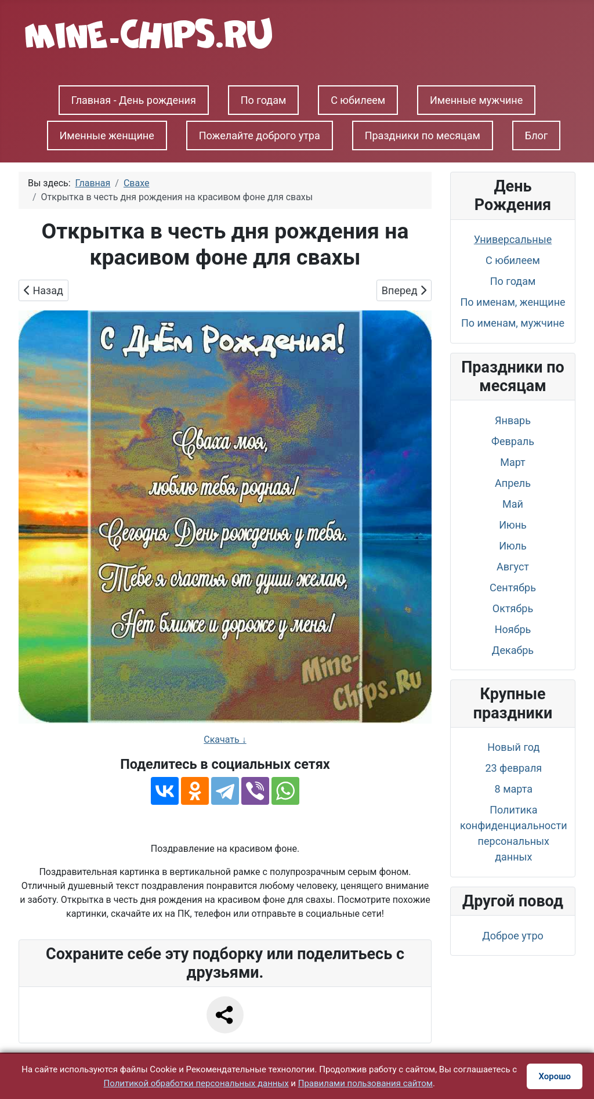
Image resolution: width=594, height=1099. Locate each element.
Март (513, 462)
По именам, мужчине (512, 323)
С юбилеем (358, 100)
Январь (513, 420)
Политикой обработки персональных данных (196, 1083)
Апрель (513, 483)
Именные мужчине (476, 100)
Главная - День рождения (133, 100)
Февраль (512, 441)
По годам (264, 100)
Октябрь (512, 608)
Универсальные (513, 239)
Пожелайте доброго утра (259, 135)
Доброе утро (513, 936)
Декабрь (513, 650)
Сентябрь (513, 587)
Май (512, 504)
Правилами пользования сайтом (365, 1083)
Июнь (513, 525)
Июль (513, 546)
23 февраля (513, 768)
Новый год (513, 747)
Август (513, 567)
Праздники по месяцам (422, 135)
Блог (536, 135)
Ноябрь (513, 629)
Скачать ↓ (225, 739)
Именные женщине (107, 135)
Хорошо (554, 1076)
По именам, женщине (512, 302)
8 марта (514, 789)
